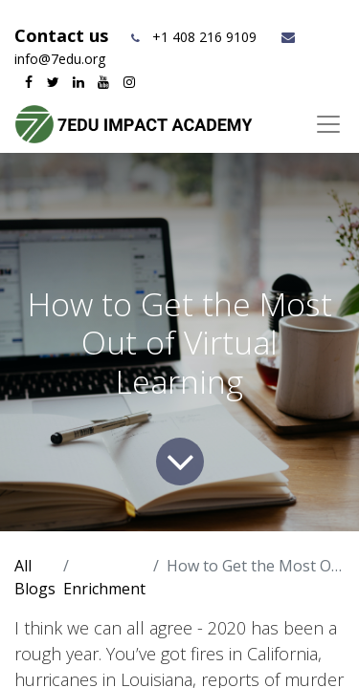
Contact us (63, 35)
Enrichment (104, 588)
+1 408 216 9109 (204, 37)
